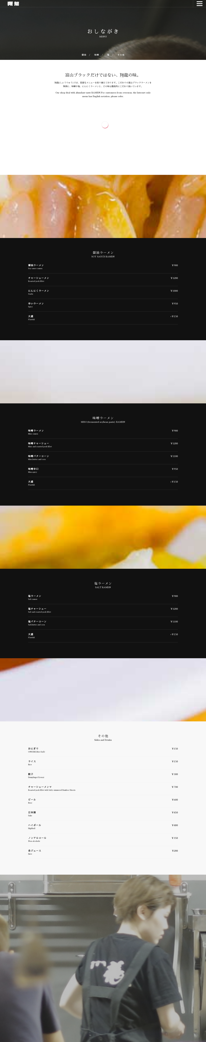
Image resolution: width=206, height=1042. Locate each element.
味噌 (96, 55)
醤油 (84, 55)
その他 (121, 55)
